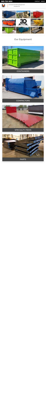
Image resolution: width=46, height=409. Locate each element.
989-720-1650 (6, 1)
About (43, 1)
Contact (37, 1)
